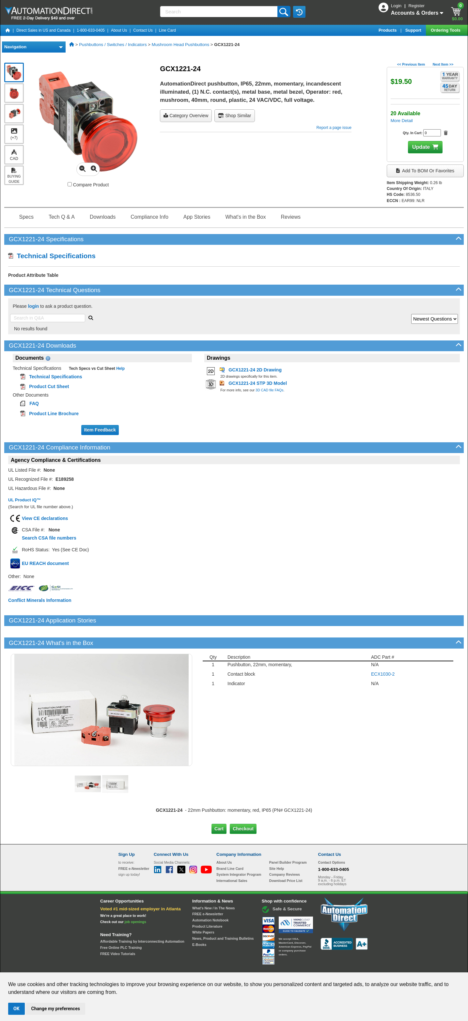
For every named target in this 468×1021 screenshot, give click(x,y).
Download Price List (286, 858)
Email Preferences (229, 966)
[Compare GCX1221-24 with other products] (70, 184)
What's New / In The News (213, 885)
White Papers (203, 910)
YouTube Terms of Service (318, 966)
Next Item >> (443, 64)
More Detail (402, 120)
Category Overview (186, 115)
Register (416, 5)
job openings (135, 899)
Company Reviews (284, 852)
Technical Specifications (52, 255)
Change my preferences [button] (55, 1008)
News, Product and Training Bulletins (223, 916)
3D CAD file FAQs (269, 390)
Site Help (276, 846)
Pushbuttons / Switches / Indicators (113, 44)
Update (421, 147)
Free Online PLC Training (121, 925)
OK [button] (16, 1008)
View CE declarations (45, 518)
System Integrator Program (238, 852)
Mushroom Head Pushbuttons (180, 44)
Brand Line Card (229, 846)
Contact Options (331, 840)
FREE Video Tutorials (117, 931)
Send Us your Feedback (164, 966)
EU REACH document (45, 563)
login (33, 306)
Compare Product (88, 184)
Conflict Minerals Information (39, 600)
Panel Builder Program (288, 840)
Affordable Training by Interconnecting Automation (142, 919)
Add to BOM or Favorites (425, 170)
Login (397, 5)
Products (388, 30)
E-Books (199, 922)
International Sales (231, 858)
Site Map (132, 966)
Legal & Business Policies (271, 966)
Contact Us (142, 30)
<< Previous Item (411, 64)
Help (120, 368)
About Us (119, 30)
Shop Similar (234, 115)
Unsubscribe (199, 966)
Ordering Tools (446, 30)
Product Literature (207, 904)
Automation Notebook (210, 898)
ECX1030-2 (383, 651)
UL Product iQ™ (24, 499)
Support (414, 30)
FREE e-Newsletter (207, 892)
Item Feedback (100, 429)
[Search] (219, 11)
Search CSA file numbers (49, 538)
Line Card (167, 30)
